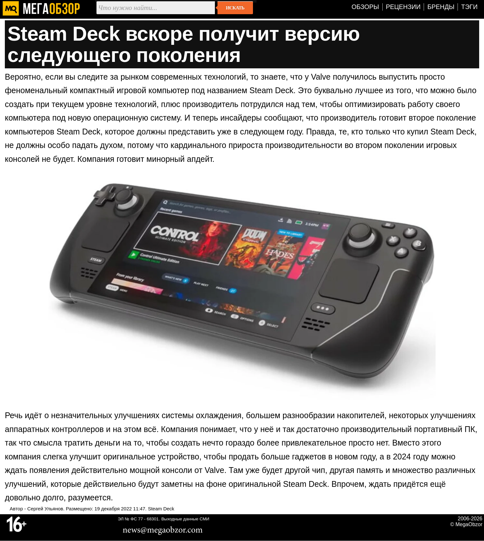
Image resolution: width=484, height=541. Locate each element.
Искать (235, 7)
